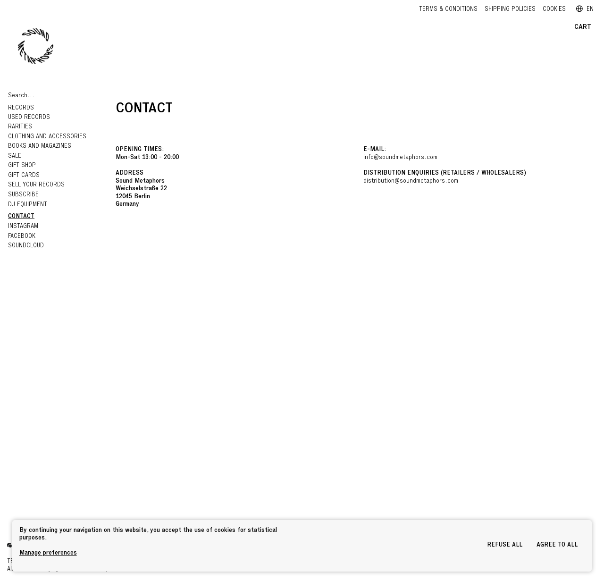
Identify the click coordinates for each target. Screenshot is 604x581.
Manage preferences (48, 553)
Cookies (554, 10)
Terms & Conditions (448, 10)
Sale (14, 156)
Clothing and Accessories (48, 137)
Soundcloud (26, 246)
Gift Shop (22, 166)
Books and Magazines (39, 146)
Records (22, 108)
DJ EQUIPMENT (27, 205)
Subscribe (23, 195)
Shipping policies (510, 10)
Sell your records (36, 185)
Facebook (21, 237)
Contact (21, 217)
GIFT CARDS (24, 176)
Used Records (29, 118)
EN (585, 9)
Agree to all (557, 545)
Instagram (23, 227)
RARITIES (20, 127)
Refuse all (504, 545)
